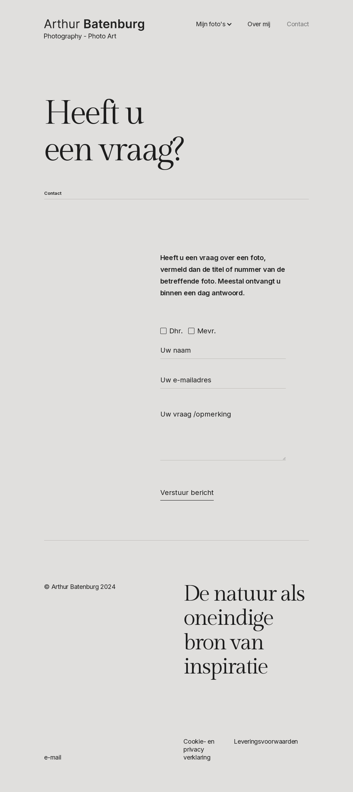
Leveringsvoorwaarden (266, 741)
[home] (94, 29)
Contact (298, 24)
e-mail (52, 757)
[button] (214, 24)
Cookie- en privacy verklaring (198, 749)
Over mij (259, 24)
